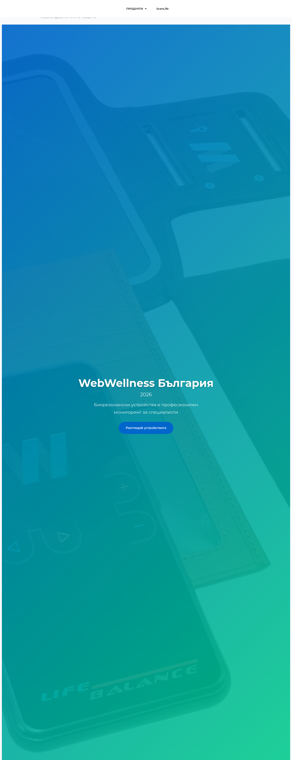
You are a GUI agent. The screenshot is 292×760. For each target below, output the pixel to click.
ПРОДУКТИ (136, 9)
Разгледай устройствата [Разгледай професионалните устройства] (146, 428)
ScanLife (162, 8)
